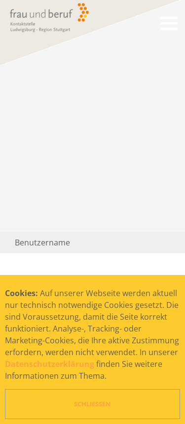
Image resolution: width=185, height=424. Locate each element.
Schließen (92, 403)
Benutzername (42, 242)
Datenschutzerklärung (49, 364)
